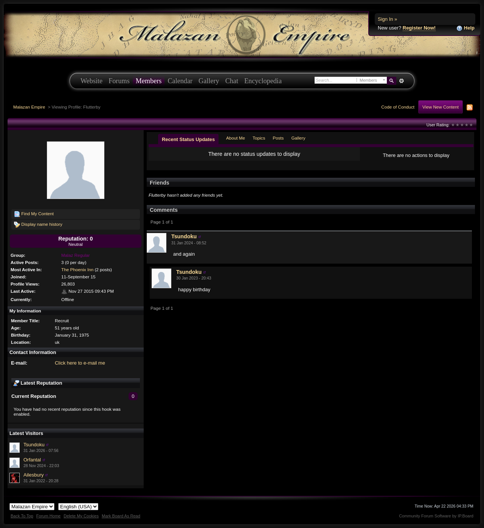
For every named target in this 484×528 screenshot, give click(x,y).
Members (149, 81)
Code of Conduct (397, 106)
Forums (119, 81)
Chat (231, 81)
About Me (235, 137)
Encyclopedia (263, 81)
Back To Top (22, 516)
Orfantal (32, 460)
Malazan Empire (29, 106)
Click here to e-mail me (80, 363)
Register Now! (419, 28)
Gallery (209, 81)
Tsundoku (34, 444)
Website (91, 81)
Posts (278, 137)
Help (465, 28)
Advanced (401, 81)
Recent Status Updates (188, 139)
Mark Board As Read (121, 516)
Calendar (180, 81)
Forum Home (48, 516)
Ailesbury (33, 475)
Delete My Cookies (81, 516)
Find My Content (34, 214)
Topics (259, 137)
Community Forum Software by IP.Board (436, 516)
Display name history (38, 225)
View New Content (440, 106)
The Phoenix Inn (77, 269)
